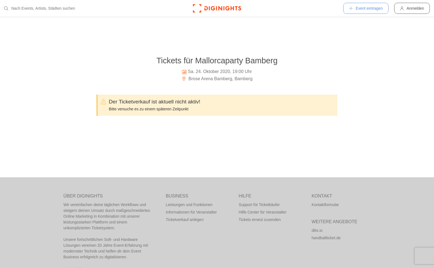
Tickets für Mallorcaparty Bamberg (216, 60)
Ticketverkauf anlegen (184, 219)
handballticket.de (326, 238)
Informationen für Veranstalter (191, 212)
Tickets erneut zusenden (260, 219)
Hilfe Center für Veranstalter (262, 212)
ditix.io (317, 230)
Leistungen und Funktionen (189, 204)
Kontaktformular (325, 204)
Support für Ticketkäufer (259, 204)
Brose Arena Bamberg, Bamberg (217, 78)
